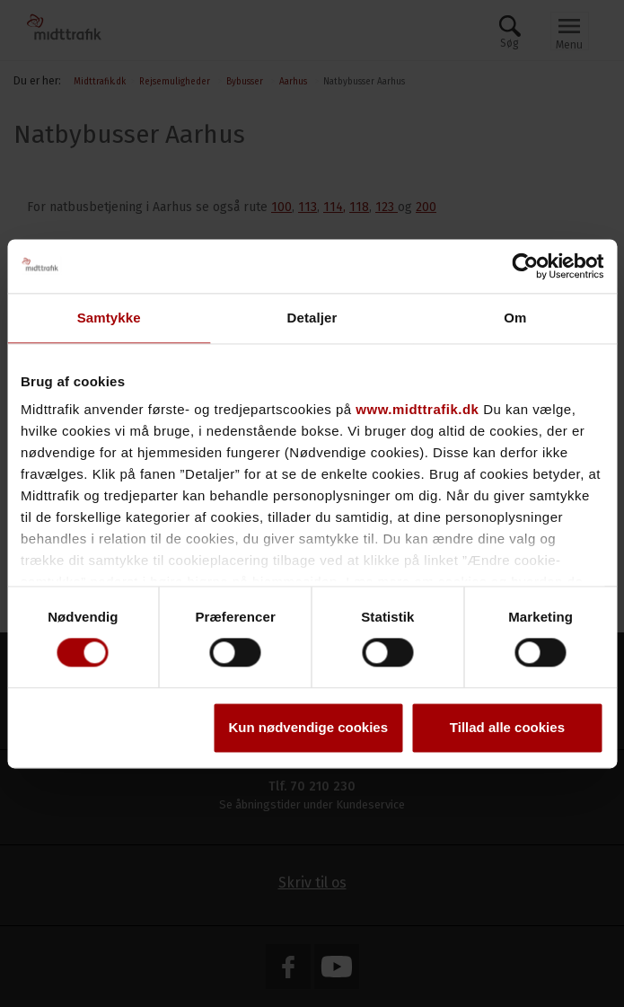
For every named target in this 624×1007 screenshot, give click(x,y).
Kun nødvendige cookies (309, 727)
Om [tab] (515, 317)
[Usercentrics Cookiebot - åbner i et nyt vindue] (524, 265)
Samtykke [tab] (109, 317)
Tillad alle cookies (507, 727)
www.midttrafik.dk (417, 409)
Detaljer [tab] (312, 317)
